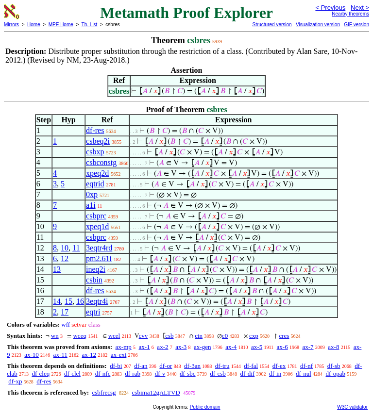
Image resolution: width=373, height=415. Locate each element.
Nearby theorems (350, 14)
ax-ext (118, 354)
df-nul (303, 373)
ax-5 (256, 346)
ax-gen (202, 346)
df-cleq (41, 373)
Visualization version (318, 24)
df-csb (218, 373)
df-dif (247, 373)
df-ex (279, 365)
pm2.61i (99, 258)
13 (57, 269)
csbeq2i (98, 141)
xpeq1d (97, 226)
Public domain (205, 407)
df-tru (222, 365)
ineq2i (95, 269)
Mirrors (11, 24)
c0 (225, 335)
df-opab (335, 373)
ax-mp (124, 346)
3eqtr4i (97, 301)
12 (64, 258)
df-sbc (188, 373)
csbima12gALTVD (156, 392)
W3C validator (352, 407)
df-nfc (103, 373)
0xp (92, 194)
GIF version (356, 24)
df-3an (192, 365)
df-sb (333, 365)
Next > (360, 7)
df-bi (116, 365)
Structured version (271, 24)
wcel (114, 335)
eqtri (93, 312)
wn (55, 335)
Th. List (90, 24)
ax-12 (89, 354)
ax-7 (307, 346)
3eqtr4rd (99, 248)
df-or (165, 365)
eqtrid (95, 184)
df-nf (306, 365)
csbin (94, 280)
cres (284, 335)
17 (64, 312)
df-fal (251, 365)
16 (80, 301)
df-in (275, 373)
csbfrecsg (104, 392)
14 (57, 301)
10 (64, 248)
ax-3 (180, 346)
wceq (79, 335)
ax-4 (231, 346)
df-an (140, 365)
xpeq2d (97, 173)
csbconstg (101, 162)
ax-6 (282, 346)
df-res (95, 130)
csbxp (95, 152)
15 (68, 301)
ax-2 (162, 346)
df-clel (72, 373)
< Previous (330, 7)
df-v (160, 373)
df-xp (15, 381)
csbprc (96, 216)
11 (76, 248)
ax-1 (144, 346)
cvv (143, 335)
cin (199, 335)
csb (169, 335)
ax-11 (60, 354)
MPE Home (61, 24)
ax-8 (333, 346)
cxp (253, 335)
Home (33, 24)
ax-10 (31, 354)
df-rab (132, 373)
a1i (91, 205)
